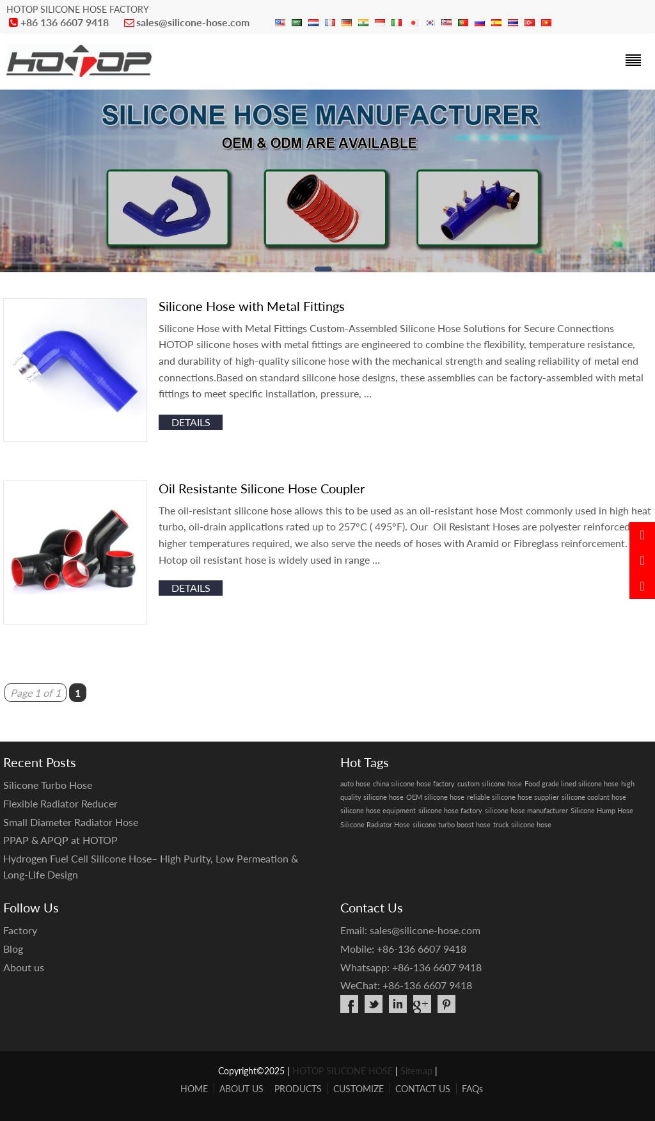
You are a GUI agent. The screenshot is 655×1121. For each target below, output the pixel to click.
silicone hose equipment (378, 810)
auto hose (355, 783)
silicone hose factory (450, 810)
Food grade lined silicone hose (572, 783)
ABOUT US (241, 1088)
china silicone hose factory (414, 783)
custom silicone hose (489, 783)
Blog (13, 948)
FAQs (472, 1088)
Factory (20, 930)
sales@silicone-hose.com (192, 22)
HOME (194, 1088)
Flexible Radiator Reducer (60, 803)
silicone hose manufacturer (526, 810)
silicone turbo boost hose (452, 824)
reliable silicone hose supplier (513, 797)
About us (23, 967)
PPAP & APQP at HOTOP (60, 840)
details (190, 422)
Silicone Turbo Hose (47, 785)
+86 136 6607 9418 (64, 22)
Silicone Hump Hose (602, 810)
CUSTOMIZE (358, 1088)
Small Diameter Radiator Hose (70, 822)
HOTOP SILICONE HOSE (342, 1070)
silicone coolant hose (594, 797)
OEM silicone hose (435, 797)
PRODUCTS (298, 1088)
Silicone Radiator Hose (375, 824)
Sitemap (416, 1070)
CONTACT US (422, 1088)
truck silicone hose (522, 824)
